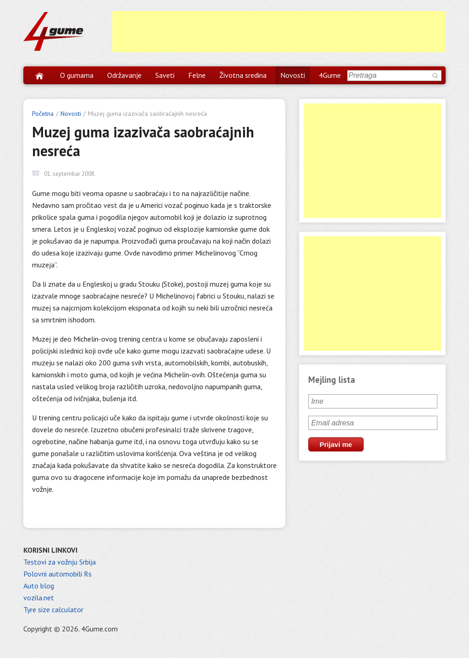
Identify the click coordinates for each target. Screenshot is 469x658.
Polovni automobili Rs (57, 573)
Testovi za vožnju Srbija (59, 561)
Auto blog (38, 585)
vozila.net (38, 597)
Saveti (165, 75)
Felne (197, 75)
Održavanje (124, 75)
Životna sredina (243, 75)
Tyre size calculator (53, 609)
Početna (43, 113)
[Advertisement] (279, 31)
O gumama (76, 75)
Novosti (292, 75)
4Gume (330, 75)
